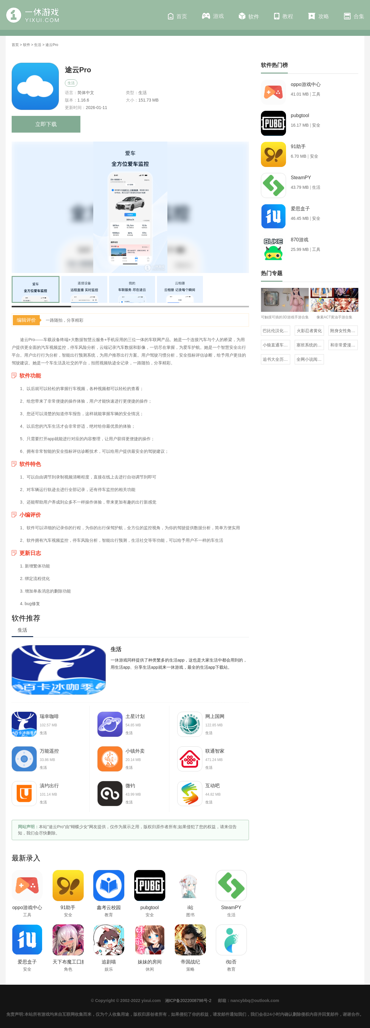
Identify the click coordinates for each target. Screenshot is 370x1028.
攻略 (318, 16)
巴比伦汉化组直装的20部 (276, 330)
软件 (249, 16)
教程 (283, 16)
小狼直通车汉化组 (276, 345)
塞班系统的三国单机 (310, 345)
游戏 (213, 16)
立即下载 (46, 124)
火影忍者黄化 (309, 330)
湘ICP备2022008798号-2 (188, 1000)
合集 (354, 16)
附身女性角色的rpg (344, 330)
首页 (177, 16)
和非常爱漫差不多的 (344, 345)
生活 (37, 45)
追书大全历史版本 (276, 359)
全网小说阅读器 (310, 359)
